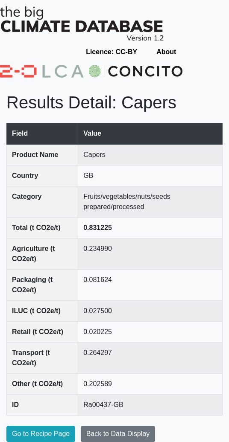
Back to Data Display (118, 433)
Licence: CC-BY (111, 51)
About (166, 51)
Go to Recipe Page (41, 433)
